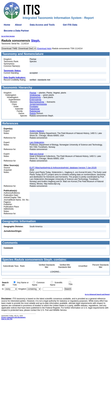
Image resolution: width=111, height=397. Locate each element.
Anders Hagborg (37, 131)
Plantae (33, 93)
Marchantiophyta (37, 102)
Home (7, 24)
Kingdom (22, 289)
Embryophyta (35, 100)
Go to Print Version (8, 36)
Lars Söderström (37, 142)
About (18, 24)
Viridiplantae (35, 95)
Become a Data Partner (16, 30)
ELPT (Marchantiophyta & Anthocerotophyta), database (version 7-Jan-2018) (63, 168)
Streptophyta (35, 97)
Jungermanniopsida (38, 104)
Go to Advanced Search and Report (97, 294)
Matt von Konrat (37, 154)
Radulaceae (35, 111)
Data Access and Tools (42, 24)
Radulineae (35, 109)
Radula (33, 113)
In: (3, 289)
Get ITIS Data (70, 24)
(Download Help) (44, 48)
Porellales (34, 106)
